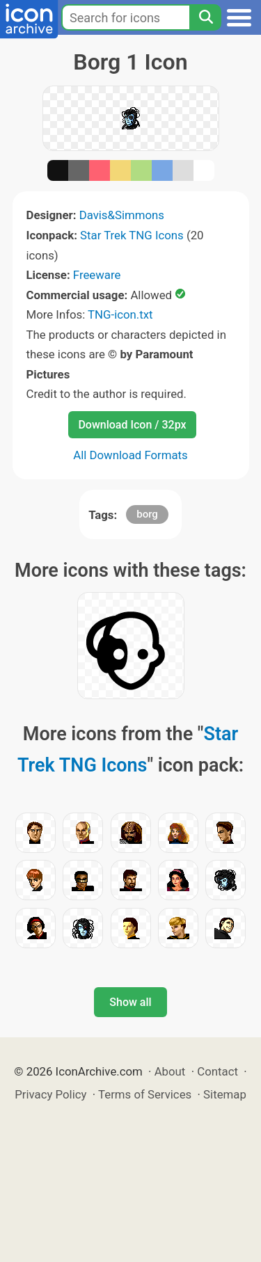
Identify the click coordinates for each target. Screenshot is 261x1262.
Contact (217, 1071)
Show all (130, 1002)
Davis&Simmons (121, 215)
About (170, 1071)
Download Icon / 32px (132, 424)
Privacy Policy (50, 1094)
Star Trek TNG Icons (132, 235)
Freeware (97, 275)
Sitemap (224, 1094)
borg (147, 514)
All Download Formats (130, 455)
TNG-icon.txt (120, 314)
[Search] (205, 17)
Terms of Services (144, 1094)
